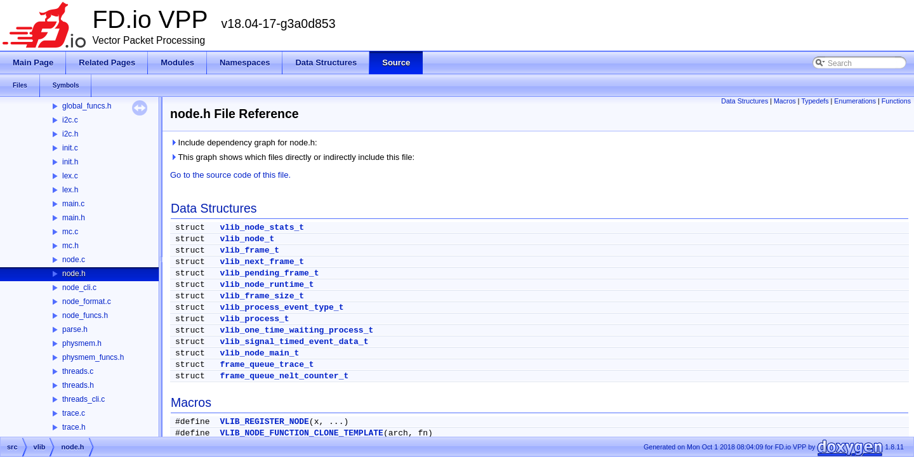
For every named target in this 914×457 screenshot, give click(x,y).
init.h (70, 161)
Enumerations (855, 101)
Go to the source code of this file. (230, 175)
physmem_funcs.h (93, 357)
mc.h (70, 245)
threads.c (77, 371)
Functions (896, 101)
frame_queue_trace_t (267, 364)
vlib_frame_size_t (262, 296)
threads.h (78, 385)
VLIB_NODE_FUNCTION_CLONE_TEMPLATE (301, 433)
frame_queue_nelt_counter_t (284, 376)
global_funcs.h (86, 106)
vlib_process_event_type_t (281, 307)
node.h (74, 273)
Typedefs (814, 101)
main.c (73, 203)
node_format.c (86, 301)
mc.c (70, 231)
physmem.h (82, 343)
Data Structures (744, 101)
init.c (70, 147)
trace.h (74, 427)
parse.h (75, 329)
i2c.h (70, 133)
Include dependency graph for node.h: (243, 142)
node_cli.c (79, 287)
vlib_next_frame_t (262, 262)
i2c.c (70, 120)
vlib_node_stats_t (262, 227)
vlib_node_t (247, 239)
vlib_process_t (254, 319)
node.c (73, 259)
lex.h (70, 189)
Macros (785, 101)
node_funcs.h (85, 315)
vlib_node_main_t (259, 353)
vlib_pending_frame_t (269, 273)
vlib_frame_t (249, 250)
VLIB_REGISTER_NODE (264, 422)
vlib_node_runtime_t (267, 284)
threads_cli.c (83, 399)
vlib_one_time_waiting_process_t (296, 330)
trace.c (73, 413)
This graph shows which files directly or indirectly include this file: (292, 157)
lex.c (70, 175)
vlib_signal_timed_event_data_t (294, 342)
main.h (73, 217)
